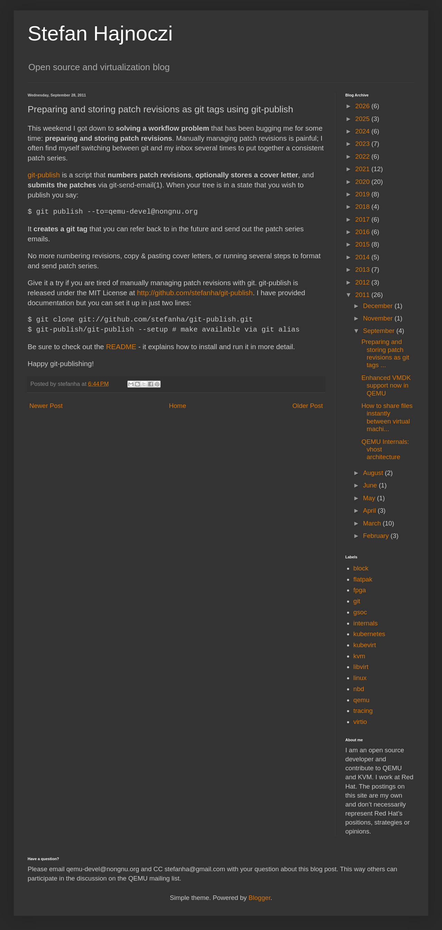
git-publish (44, 175)
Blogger (259, 897)
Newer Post (46, 405)
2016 (363, 231)
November (378, 318)
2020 (363, 181)
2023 (363, 143)
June (371, 485)
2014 (363, 257)
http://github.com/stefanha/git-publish (195, 293)
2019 (363, 194)
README (121, 347)
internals (365, 623)
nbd (358, 688)
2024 (363, 131)
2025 (363, 118)
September (379, 330)
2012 (363, 282)
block (360, 568)
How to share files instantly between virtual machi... (387, 417)
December (378, 305)
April (370, 510)
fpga (359, 590)
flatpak (362, 579)
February (377, 535)
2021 (363, 169)
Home (177, 405)
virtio (360, 721)
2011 (363, 294)
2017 (363, 219)
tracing (363, 710)
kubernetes (369, 634)
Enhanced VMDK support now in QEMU (386, 385)
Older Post (307, 405)
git (356, 601)
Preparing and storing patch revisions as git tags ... (385, 353)
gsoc (360, 612)
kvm (359, 656)
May (370, 498)
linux (359, 677)
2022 (363, 156)
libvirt (360, 666)
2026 (363, 106)
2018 (363, 206)
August (374, 472)
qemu (361, 700)
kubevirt (364, 645)
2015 (363, 244)
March (373, 523)
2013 (363, 269)
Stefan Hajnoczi (100, 33)
